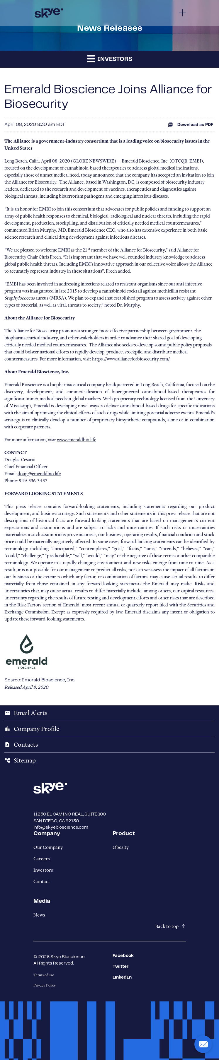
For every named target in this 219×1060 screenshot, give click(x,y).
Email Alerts (25, 713)
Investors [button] (109, 58)
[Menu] (182, 12)
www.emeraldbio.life (76, 440)
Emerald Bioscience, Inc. (145, 161)
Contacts (21, 744)
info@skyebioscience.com (60, 827)
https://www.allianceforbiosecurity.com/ (131, 359)
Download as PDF (190, 124)
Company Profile (31, 728)
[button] (203, 1044)
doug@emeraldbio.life (39, 474)
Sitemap (20, 760)
